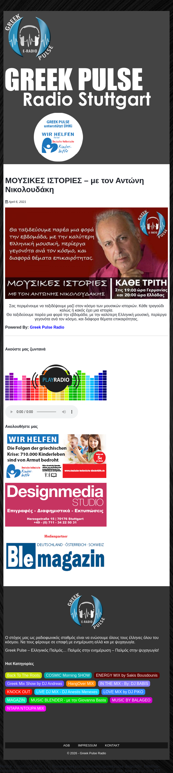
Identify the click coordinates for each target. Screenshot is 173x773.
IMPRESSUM (87, 745)
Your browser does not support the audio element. (41, 411)
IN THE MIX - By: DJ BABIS (124, 684)
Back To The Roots (23, 675)
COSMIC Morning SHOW (68, 675)
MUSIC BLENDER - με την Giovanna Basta (68, 700)
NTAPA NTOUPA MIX (25, 708)
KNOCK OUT (18, 692)
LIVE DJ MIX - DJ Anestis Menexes (66, 692)
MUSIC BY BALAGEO (131, 700)
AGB (66, 745)
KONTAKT (112, 745)
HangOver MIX (81, 684)
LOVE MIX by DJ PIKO (123, 692)
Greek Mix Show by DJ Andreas (34, 684)
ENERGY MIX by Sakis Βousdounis (126, 675)
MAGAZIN (16, 700)
